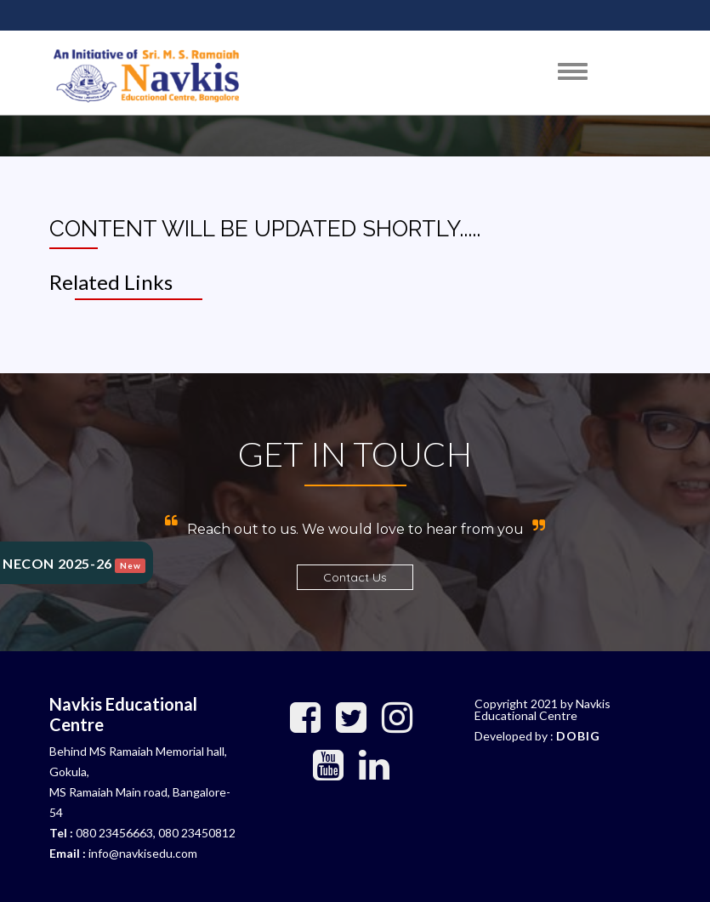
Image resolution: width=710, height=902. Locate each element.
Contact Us (355, 577)
